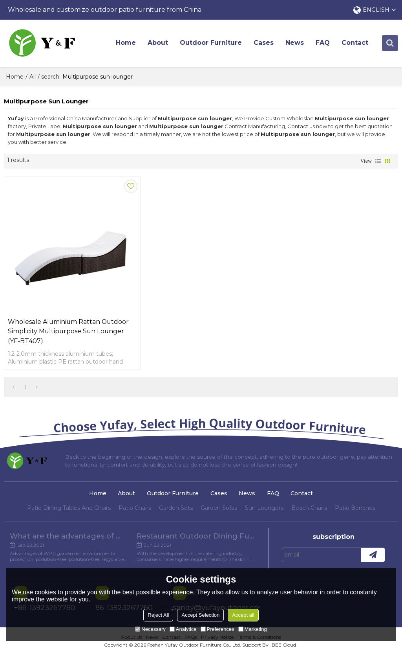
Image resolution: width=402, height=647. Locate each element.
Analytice (183, 629)
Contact (355, 43)
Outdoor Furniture (211, 43)
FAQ (323, 43)
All (32, 76)
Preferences (217, 629)
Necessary (150, 629)
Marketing (252, 629)
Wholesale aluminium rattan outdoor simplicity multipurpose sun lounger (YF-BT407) (67, 323)
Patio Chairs (135, 500)
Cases (264, 43)
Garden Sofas (219, 500)
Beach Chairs (309, 500)
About (158, 43)
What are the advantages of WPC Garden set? (68, 528)
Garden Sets (176, 500)
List (378, 161)
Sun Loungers (264, 500)
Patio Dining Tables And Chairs (69, 500)
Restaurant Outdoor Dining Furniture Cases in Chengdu (195, 528)
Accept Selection (200, 615)
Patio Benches (355, 500)
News (295, 43)
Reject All (158, 615)
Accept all (243, 615)
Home (126, 43)
